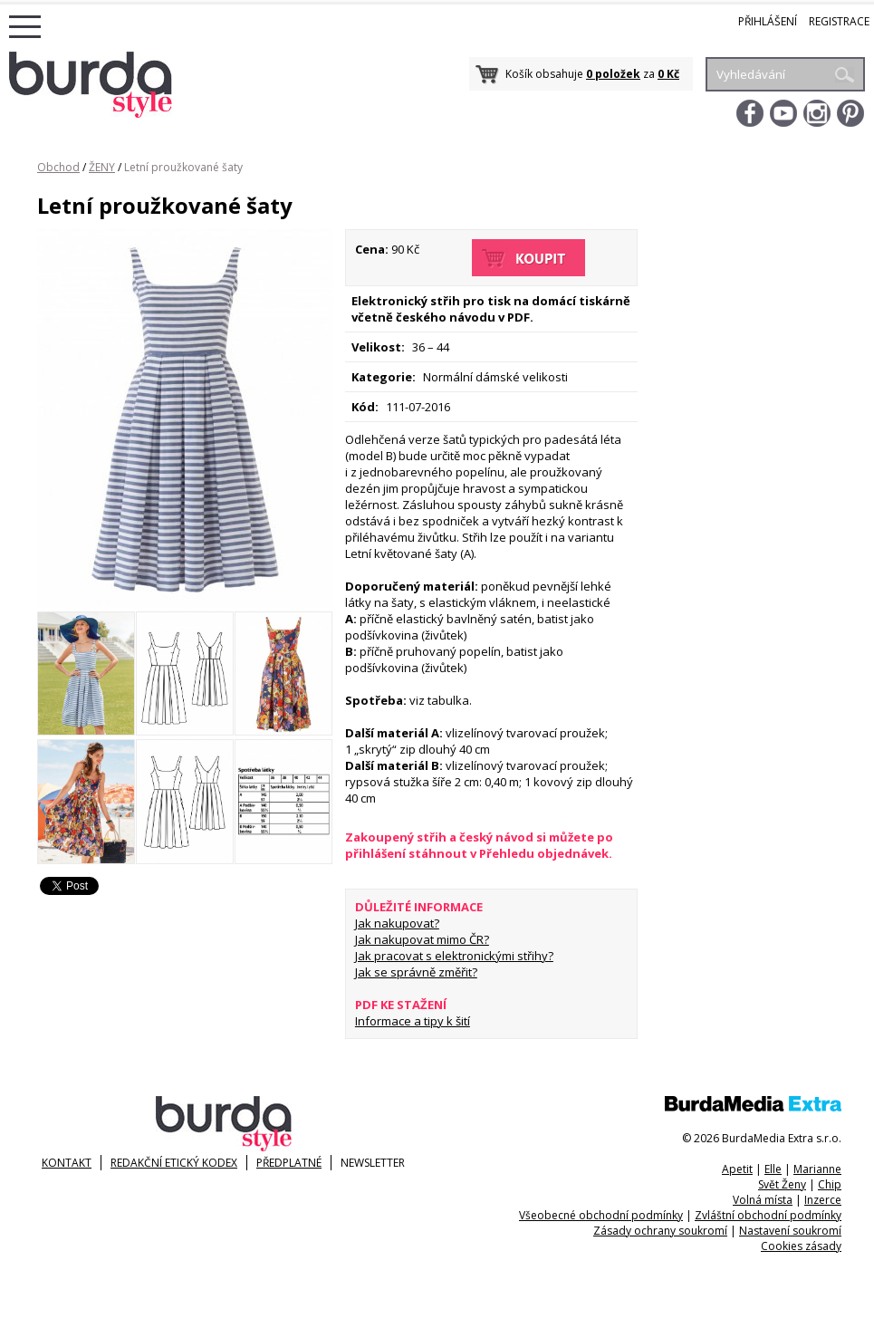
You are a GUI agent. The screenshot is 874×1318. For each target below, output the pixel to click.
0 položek (613, 74)
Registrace (839, 21)
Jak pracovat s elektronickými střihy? (454, 956)
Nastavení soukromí (790, 1230)
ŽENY (102, 167)
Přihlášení (767, 21)
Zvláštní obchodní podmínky (768, 1215)
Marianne (817, 1169)
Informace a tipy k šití (412, 1021)
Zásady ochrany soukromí (660, 1230)
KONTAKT (66, 1162)
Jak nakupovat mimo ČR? (422, 939)
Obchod (58, 167)
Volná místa (762, 1199)
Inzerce (822, 1199)
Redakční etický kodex (173, 1162)
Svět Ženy (782, 1184)
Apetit (737, 1169)
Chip (829, 1184)
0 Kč (668, 74)
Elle (773, 1169)
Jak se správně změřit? (416, 972)
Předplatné (289, 1162)
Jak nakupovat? (397, 923)
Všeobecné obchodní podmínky (601, 1215)
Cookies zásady (801, 1246)
